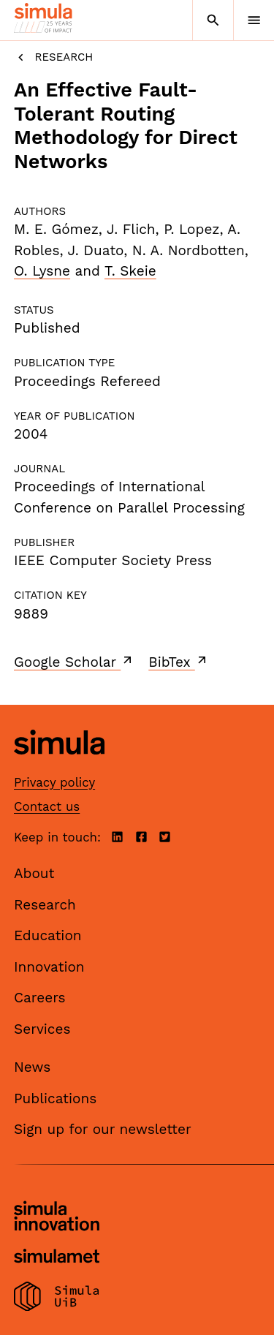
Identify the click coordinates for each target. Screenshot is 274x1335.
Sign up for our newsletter (102, 1129)
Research (53, 57)
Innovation (49, 966)
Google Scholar (74, 661)
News (32, 1067)
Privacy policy (54, 782)
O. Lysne (42, 270)
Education (48, 935)
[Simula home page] (59, 765)
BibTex (178, 661)
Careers (40, 997)
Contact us (47, 806)
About (34, 873)
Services (42, 1029)
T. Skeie (130, 270)
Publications (55, 1098)
